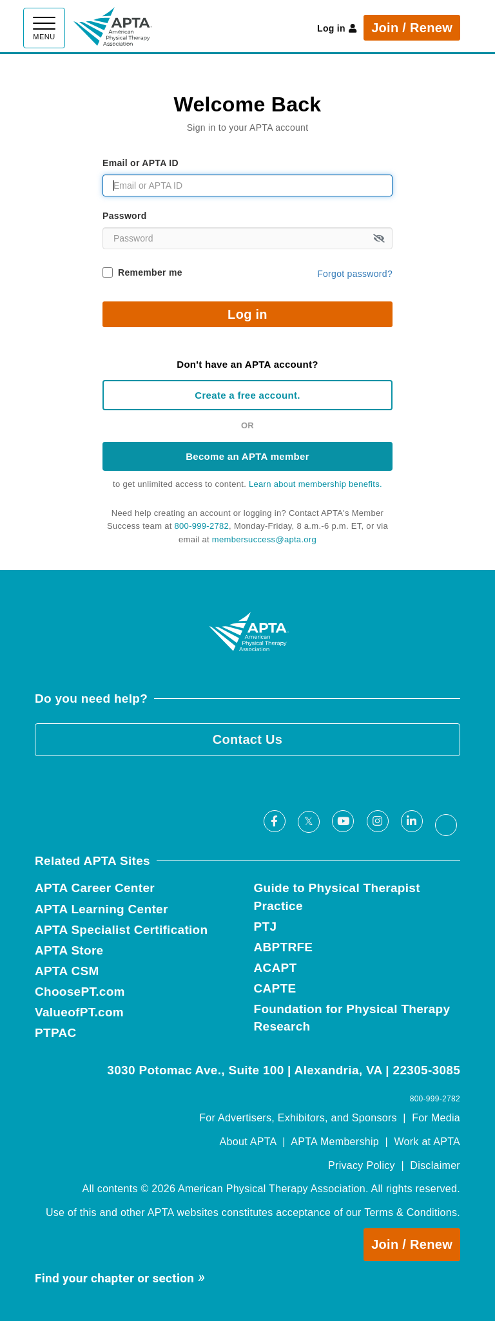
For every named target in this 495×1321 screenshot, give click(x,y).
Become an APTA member (247, 456)
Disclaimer (435, 1165)
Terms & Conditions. (412, 1212)
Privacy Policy (361, 1165)
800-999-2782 (202, 526)
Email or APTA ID (140, 163)
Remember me (150, 272)
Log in (336, 28)
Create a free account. (247, 395)
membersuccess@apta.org (264, 539)
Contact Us (248, 739)
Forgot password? (355, 274)
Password (124, 216)
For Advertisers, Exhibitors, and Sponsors (298, 1117)
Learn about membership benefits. (315, 484)
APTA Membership (335, 1141)
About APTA (248, 1141)
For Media (436, 1117)
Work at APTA (427, 1141)
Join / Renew (411, 28)
